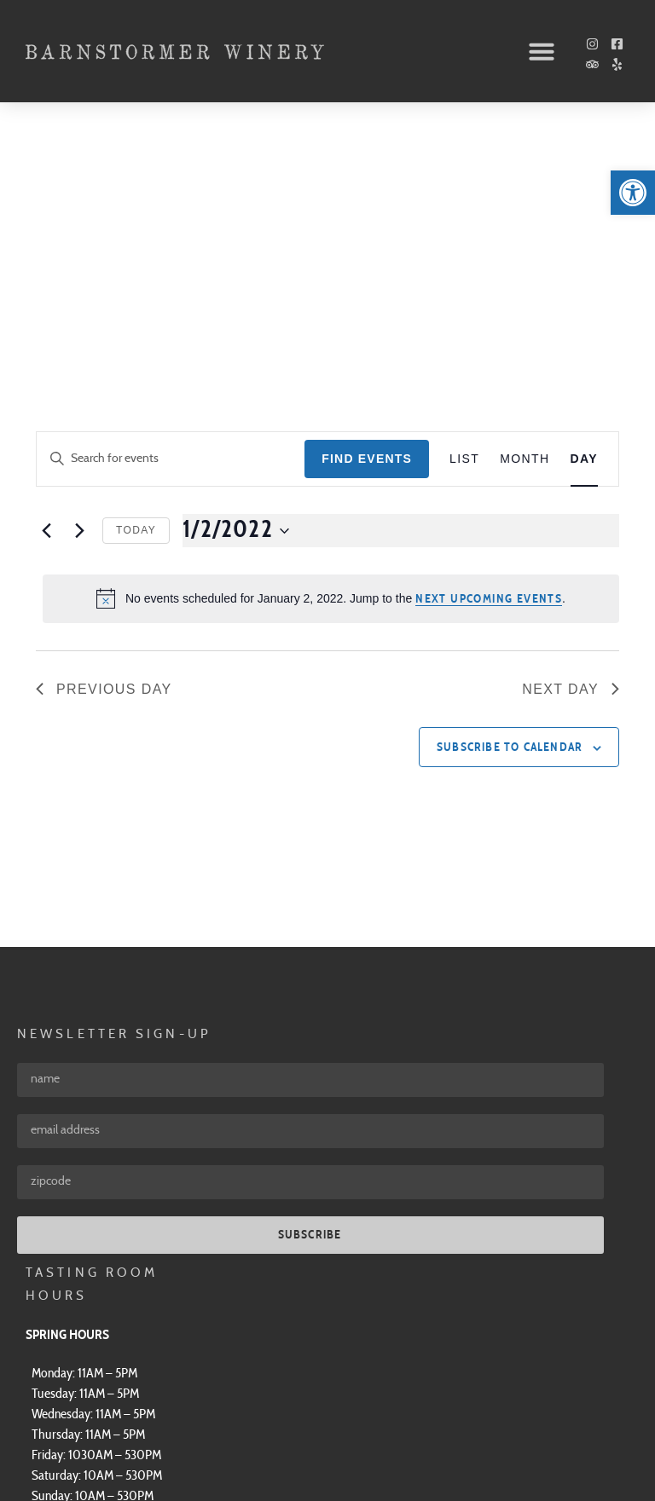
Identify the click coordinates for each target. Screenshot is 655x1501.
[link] (633, 192)
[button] (541, 51)
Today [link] (136, 283)
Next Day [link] (570, 442)
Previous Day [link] (104, 442)
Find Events (367, 211)
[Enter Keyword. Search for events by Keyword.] (170, 212)
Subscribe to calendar (510, 500)
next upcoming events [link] (488, 352)
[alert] (331, 351)
